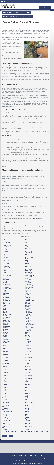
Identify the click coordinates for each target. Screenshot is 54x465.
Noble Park (27, 354)
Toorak (4, 401)
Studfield (27, 392)
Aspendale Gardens (7, 245)
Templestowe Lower (30, 398)
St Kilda (26, 389)
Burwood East (28, 272)
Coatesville (27, 291)
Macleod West (6, 339)
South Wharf (28, 384)
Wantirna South (6, 405)
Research (27, 374)
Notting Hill (5, 360)
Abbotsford (5, 239)
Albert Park (27, 239)
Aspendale (27, 243)
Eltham (4, 305)
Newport (4, 422)
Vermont (27, 401)
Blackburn (4, 258)
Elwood (4, 306)
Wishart (26, 413)
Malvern (27, 339)
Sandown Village (6, 383)
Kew (26, 333)
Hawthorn (27, 318)
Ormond (27, 363)
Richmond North (6, 377)
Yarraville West (28, 429)
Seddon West (28, 423)
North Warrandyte (29, 357)
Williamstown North (29, 428)
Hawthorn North (28, 320)
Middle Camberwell (29, 344)
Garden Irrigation (26, 12)
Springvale (27, 387)
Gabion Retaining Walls (42, 458)
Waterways (5, 408)
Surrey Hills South (29, 395)
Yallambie (4, 414)
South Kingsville (6, 424)
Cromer (4, 296)
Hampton (4, 315)
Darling (26, 296)
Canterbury (5, 278)
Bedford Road (28, 252)
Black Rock (5, 257)
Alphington (5, 240)
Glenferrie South (6, 314)
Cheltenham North (7, 288)
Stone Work (16, 12)
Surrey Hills (27, 393)
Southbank (27, 386)
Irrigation (20, 455)
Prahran (4, 368)
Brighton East (5, 266)
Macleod (27, 338)
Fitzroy (4, 308)
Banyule (27, 249)
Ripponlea (27, 380)
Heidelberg (5, 324)
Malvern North (28, 341)
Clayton (4, 290)
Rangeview (27, 372)
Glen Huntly (28, 311)
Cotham (4, 294)
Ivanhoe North (6, 332)
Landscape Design (7, 12)
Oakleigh (4, 362)
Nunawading (28, 360)
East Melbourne (6, 303)
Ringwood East (28, 378)
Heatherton (27, 321)
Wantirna (27, 404)
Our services (14, 455)
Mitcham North (6, 347)
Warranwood (28, 407)
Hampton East (28, 315)
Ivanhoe (4, 330)
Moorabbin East (28, 350)
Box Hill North (28, 261)
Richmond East (28, 375)
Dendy (4, 299)
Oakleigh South (6, 363)
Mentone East (5, 344)
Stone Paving (19, 460)
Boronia (26, 260)
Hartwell (27, 317)
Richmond (5, 375)
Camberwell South (7, 276)
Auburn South (5, 246)
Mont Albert (27, 347)
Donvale (4, 302)
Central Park (28, 284)
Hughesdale (5, 329)
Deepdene (27, 297)
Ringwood (4, 378)
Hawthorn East (6, 320)
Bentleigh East (28, 255)
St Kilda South (28, 390)
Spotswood (27, 424)
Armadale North (6, 242)
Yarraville (4, 429)
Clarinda (27, 288)
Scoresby (4, 384)
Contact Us (26, 460)
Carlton (26, 278)
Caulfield (27, 281)
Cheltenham (5, 287)
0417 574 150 (45, 7)
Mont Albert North (6, 348)
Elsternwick (27, 303)
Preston (4, 369)
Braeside (27, 263)
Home (8, 455)
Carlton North (5, 279)
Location (33, 460)
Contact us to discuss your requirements (34, 432)
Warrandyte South (6, 407)
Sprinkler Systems (10, 460)
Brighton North (28, 266)
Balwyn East (28, 248)
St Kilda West (5, 392)
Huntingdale (28, 329)
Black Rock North (29, 257)
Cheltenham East (29, 287)
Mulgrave (27, 353)
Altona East (27, 414)
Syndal (26, 396)
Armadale (27, 240)
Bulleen (4, 269)
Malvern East (5, 341)
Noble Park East (6, 356)
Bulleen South (28, 269)
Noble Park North (29, 356)
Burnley (4, 270)
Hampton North (6, 317)
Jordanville (27, 332)
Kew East (4, 335)
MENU (5, 1)
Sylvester (4, 396)
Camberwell (28, 273)
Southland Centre (6, 387)
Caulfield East (5, 282)
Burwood (4, 272)
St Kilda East (5, 390)
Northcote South (29, 359)
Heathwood (27, 323)
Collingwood (5, 293)
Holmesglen (5, 327)
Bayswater (5, 251)
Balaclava (27, 246)
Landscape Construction (26, 16)
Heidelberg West (6, 326)
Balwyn (4, 248)
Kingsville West (6, 420)
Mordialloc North (29, 351)
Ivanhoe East (28, 330)
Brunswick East (28, 267)
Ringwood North (6, 380)
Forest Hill (5, 309)
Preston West (28, 371)
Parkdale (27, 365)
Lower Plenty (5, 338)
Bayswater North (29, 251)
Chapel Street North (30, 285)
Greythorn (27, 314)
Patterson (4, 366)
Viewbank (4, 404)
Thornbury (27, 399)
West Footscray (28, 426)
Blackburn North (29, 258)
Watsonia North (6, 410)
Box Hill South (6, 263)
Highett (26, 326)
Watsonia (27, 408)
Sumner (4, 393)
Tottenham (5, 426)
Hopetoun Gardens (29, 327)
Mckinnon (4, 342)
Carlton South (28, 279)
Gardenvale (27, 309)
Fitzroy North (28, 308)
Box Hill (4, 261)
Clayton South (28, 290)
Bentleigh (4, 255)
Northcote (4, 359)
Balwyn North (5, 249)
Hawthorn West (6, 321)
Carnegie (4, 281)
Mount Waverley (6, 353)
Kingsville (27, 419)
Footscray (27, 417)
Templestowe (5, 398)
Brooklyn (4, 417)
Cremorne (27, 294)
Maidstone (27, 420)
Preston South (6, 371)
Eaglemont (27, 302)
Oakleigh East (28, 362)
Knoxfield (27, 335)
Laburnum (27, 336)
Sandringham (28, 383)
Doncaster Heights (29, 300)
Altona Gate (5, 416)
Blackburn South (6, 260)
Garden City (5, 419)
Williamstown (5, 428)
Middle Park (5, 345)
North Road (5, 357)
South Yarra (5, 386)
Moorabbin (5, 350)
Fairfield (27, 306)
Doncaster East (6, 300)
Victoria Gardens (29, 402)
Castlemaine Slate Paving (29, 458)
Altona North (28, 416)
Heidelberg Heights (29, 324)
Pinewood (27, 366)
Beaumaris (5, 252)
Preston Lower (28, 369)
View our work (11, 432)
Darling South (5, 297)
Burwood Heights (6, 273)
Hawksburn (5, 318)
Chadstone (5, 285)
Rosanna (4, 381)
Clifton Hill (5, 291)
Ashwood (4, 243)
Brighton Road (6, 267)
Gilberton (4, 311)
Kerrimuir (4, 333)
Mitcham (27, 345)
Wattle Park (27, 410)
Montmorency (28, 348)
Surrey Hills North (6, 395)
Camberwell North (29, 275)
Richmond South (29, 377)
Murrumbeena (5, 354)
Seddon (4, 423)
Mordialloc (5, 351)
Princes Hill (5, 372)
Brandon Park (5, 264)
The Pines (5, 399)
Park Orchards (6, 365)
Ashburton (27, 242)
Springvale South (6, 389)
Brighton (27, 264)
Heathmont (5, 323)
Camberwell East (6, 275)
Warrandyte (27, 405)
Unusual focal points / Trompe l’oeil (10, 16)
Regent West (5, 374)
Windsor (4, 413)
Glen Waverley (28, 312)
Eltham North (28, 305)
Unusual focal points (18, 458)
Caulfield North (28, 282)
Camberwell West (29, 276)
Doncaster (27, 299)
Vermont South (6, 402)
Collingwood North (29, 293)
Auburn (26, 245)
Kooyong (4, 336)
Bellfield (4, 254)
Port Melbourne (28, 422)
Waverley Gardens (7, 411)
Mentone (27, 342)
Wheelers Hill (28, 411)
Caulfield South (6, 284)
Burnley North (28, 270)
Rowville (27, 381)
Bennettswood (28, 254)
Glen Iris (4, 312)
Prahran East (28, 368)
